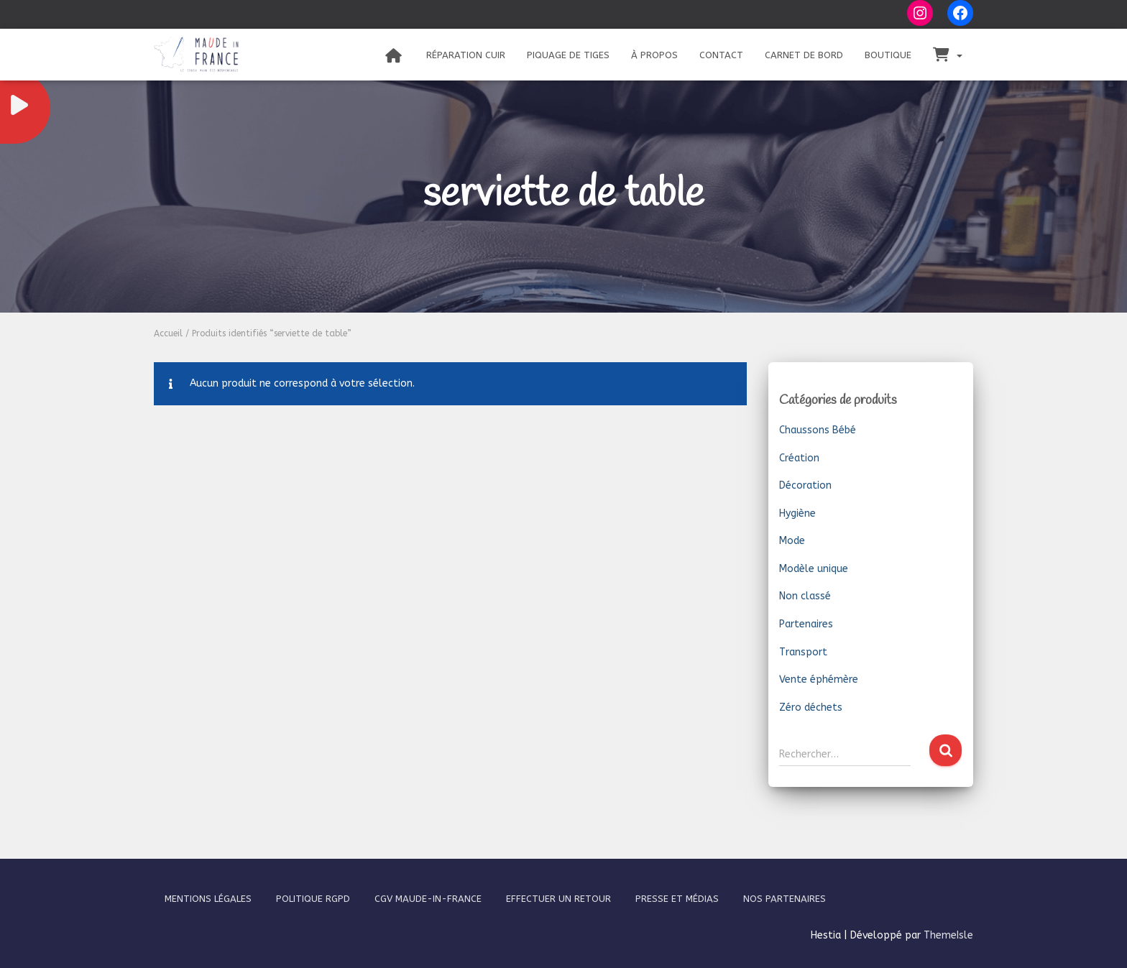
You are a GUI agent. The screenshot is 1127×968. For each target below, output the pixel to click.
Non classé (805, 596)
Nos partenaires (784, 898)
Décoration (805, 485)
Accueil (168, 333)
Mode (792, 541)
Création (799, 458)
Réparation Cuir (465, 55)
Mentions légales (208, 898)
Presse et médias (677, 898)
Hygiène (797, 513)
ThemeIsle (948, 935)
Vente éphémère (818, 679)
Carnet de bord (804, 55)
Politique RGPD (313, 898)
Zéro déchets (810, 707)
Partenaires (806, 624)
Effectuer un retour (558, 898)
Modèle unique (813, 569)
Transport (803, 652)
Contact (721, 55)
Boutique (888, 55)
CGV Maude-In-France (428, 898)
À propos (654, 55)
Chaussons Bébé (817, 430)
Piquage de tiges (568, 55)
